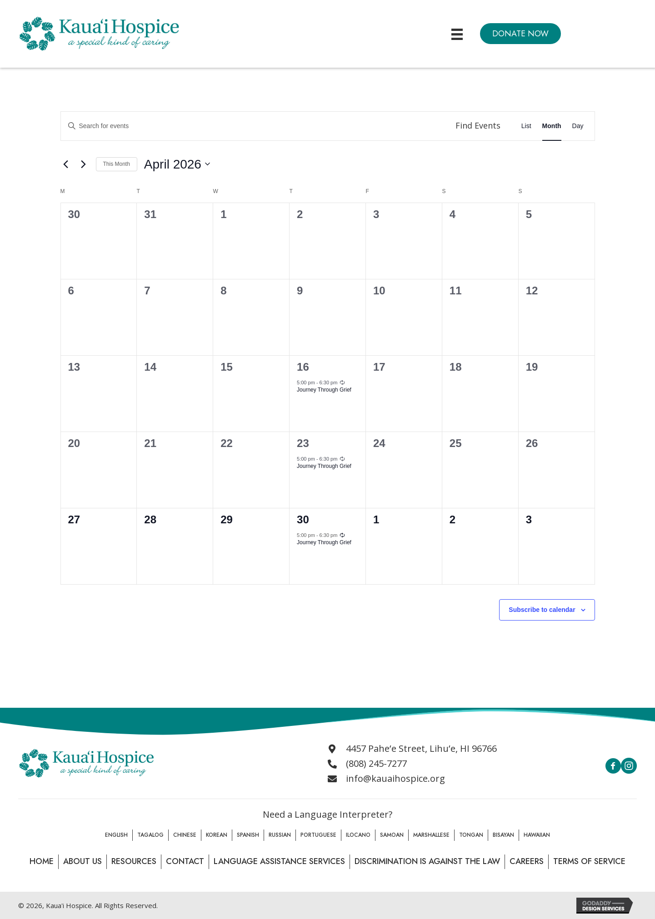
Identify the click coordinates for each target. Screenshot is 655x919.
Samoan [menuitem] (392, 835)
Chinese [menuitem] (184, 835)
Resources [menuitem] (133, 861)
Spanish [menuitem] (248, 835)
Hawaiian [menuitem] (537, 835)
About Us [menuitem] (82, 861)
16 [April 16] (303, 367)
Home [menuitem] (42, 861)
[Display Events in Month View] (551, 126)
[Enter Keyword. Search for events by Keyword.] (253, 126)
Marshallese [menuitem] (431, 835)
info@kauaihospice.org (395, 778)
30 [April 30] (303, 519)
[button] (520, 33)
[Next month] (83, 164)
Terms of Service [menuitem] (589, 861)
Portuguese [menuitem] (318, 835)
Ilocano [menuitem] (358, 835)
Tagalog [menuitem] (150, 835)
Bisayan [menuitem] (503, 835)
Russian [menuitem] (280, 835)
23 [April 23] (303, 443)
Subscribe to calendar (542, 609)
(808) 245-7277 (376, 763)
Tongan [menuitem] (471, 835)
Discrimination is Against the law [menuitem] (427, 861)
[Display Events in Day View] (578, 126)
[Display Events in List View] (526, 126)
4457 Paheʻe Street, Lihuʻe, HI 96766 (421, 748)
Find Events (477, 125)
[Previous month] (65, 164)
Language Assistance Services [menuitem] (279, 861)
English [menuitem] (116, 835)
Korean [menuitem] (216, 835)
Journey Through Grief (324, 390)
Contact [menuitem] (185, 861)
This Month (116, 164)
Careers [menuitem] (527, 861)
